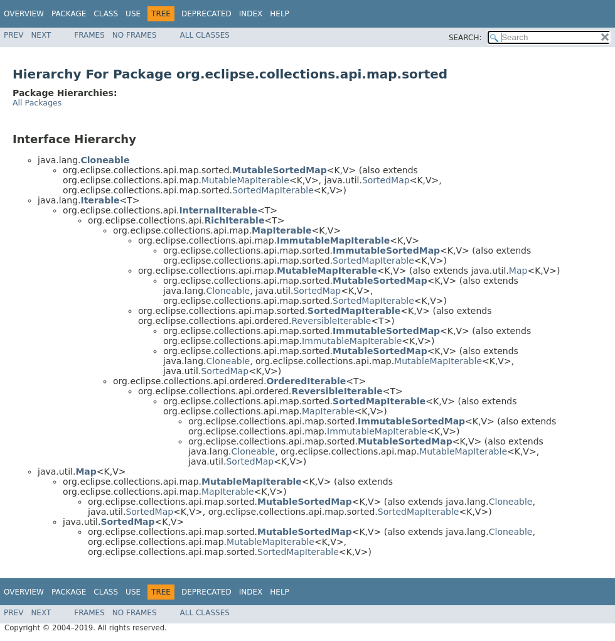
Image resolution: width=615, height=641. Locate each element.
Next (41, 35)
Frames (89, 35)
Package (68, 13)
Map (518, 271)
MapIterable (328, 411)
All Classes (205, 35)
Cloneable (228, 291)
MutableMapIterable (245, 180)
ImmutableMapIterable (352, 341)
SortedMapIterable (273, 190)
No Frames (134, 35)
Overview (24, 13)
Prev (13, 35)
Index (251, 13)
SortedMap (386, 180)
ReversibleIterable (331, 321)
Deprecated (206, 13)
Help (279, 13)
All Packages (37, 102)
